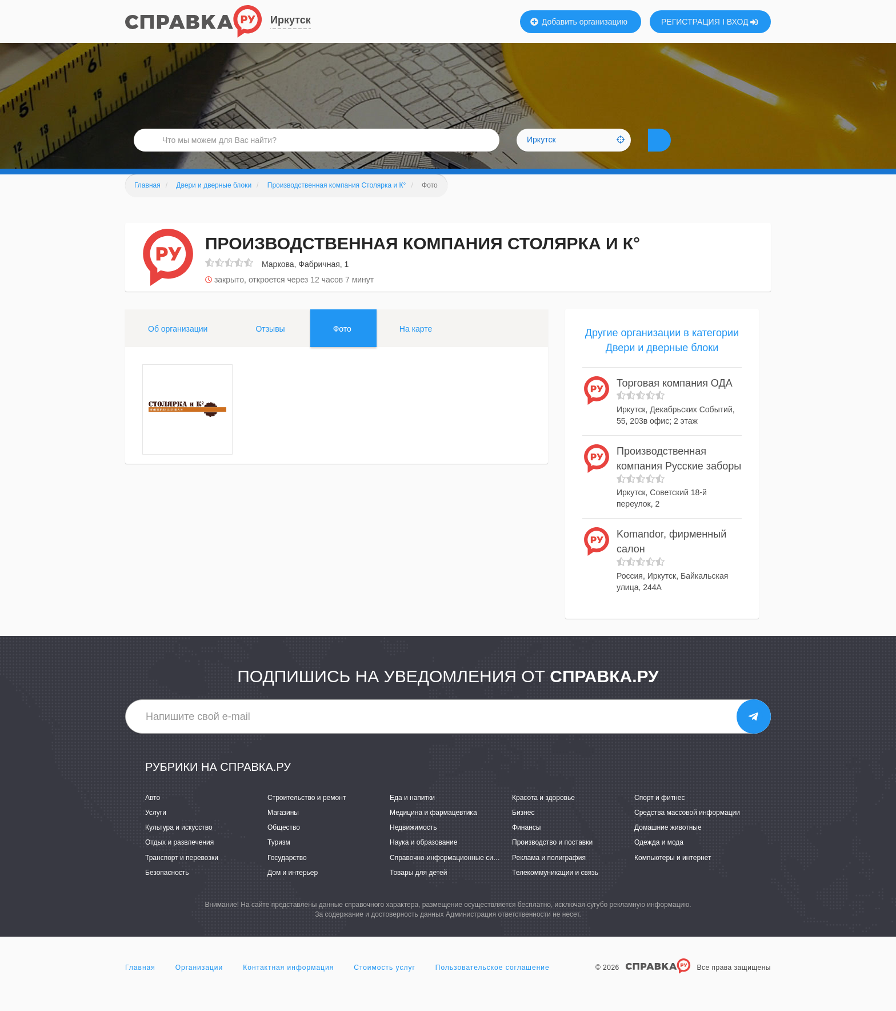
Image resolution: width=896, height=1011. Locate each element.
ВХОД (742, 21)
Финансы (526, 845)
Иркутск (290, 20)
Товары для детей (418, 890)
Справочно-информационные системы (451, 875)
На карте (416, 346)
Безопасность (167, 890)
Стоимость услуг (384, 985)
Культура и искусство (179, 845)
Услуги (155, 830)
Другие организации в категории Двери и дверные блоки (662, 357)
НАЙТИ (679, 151)
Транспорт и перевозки (181, 875)
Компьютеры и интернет (672, 875)
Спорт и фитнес (659, 815)
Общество (283, 845)
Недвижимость (413, 845)
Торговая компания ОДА (675, 400)
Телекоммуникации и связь (555, 890)
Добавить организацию (578, 21)
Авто (152, 815)
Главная (140, 985)
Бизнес (523, 830)
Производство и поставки (552, 859)
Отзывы (270, 346)
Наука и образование (423, 859)
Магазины (283, 830)
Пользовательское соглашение (492, 985)
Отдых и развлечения (179, 859)
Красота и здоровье (543, 815)
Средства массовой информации (687, 830)
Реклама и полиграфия (549, 875)
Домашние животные (668, 845)
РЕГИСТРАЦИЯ (690, 21)
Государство (287, 875)
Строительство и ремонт (306, 815)
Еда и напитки (412, 815)
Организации (199, 985)
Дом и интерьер (292, 890)
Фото (342, 346)
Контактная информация (288, 985)
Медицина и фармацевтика (433, 830)
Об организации (177, 346)
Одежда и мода (658, 859)
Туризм (278, 859)
